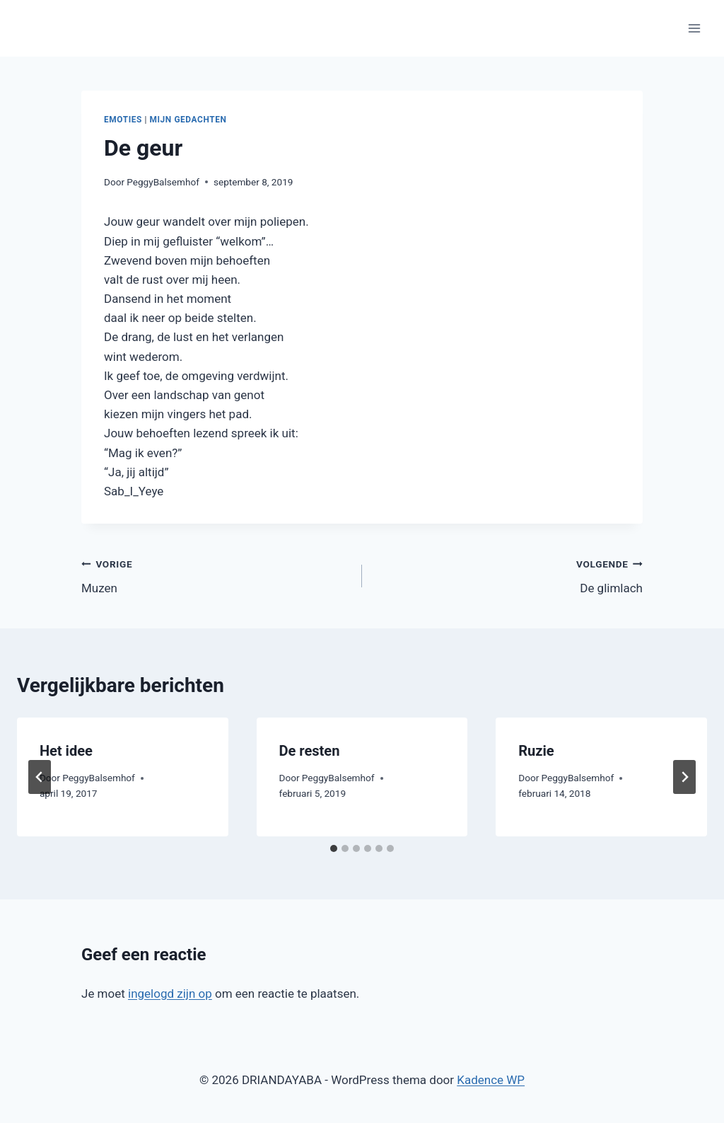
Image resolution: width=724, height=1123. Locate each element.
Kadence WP (491, 1080)
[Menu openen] (694, 28)
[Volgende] (684, 777)
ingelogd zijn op (170, 993)
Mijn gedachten (188, 120)
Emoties (123, 120)
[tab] (333, 848)
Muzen (215, 575)
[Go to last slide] (39, 777)
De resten (309, 750)
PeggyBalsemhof (163, 182)
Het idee (66, 750)
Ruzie (536, 750)
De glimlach (508, 575)
